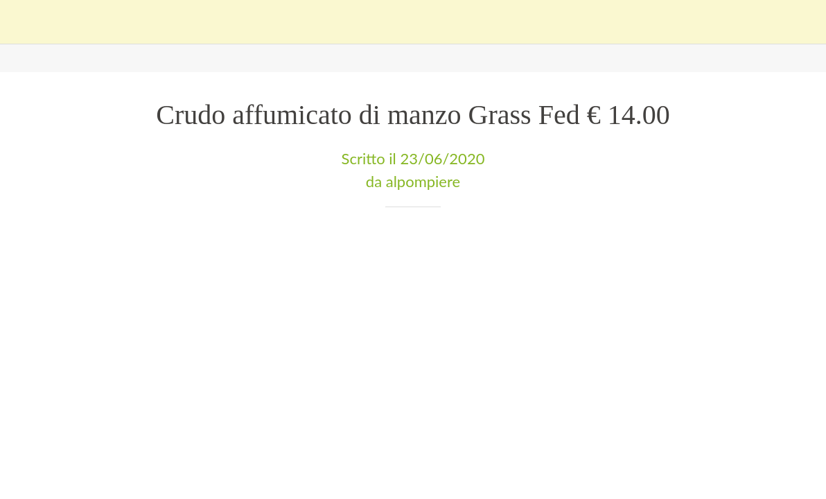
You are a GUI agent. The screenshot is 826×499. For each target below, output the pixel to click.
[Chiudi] (22, 22)
